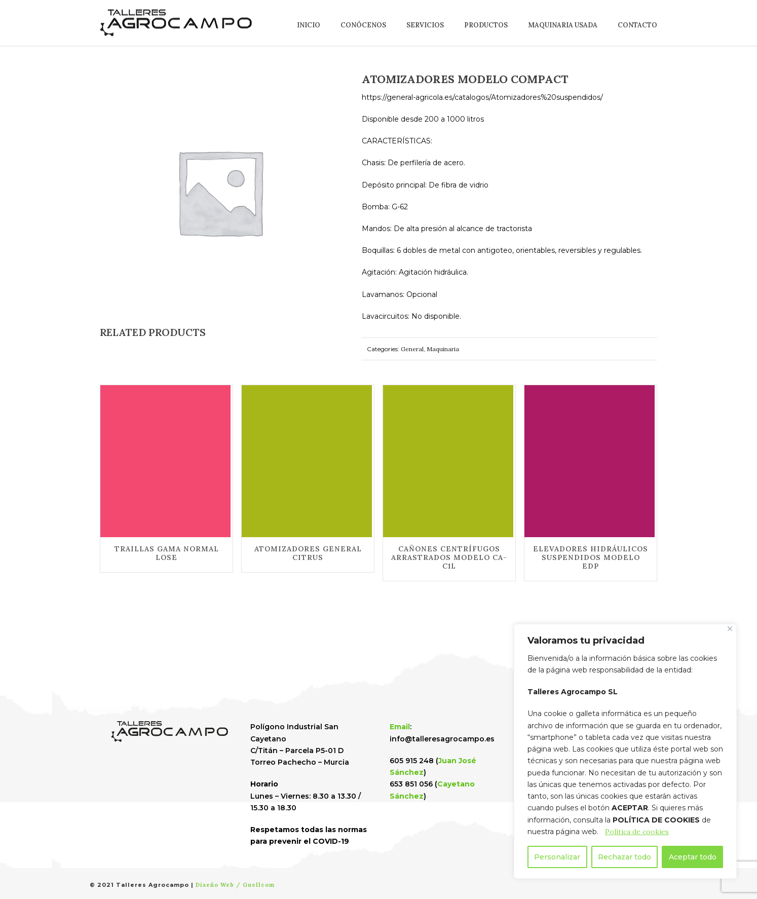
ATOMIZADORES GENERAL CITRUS (308, 553)
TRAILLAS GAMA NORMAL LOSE (167, 553)
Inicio (308, 25)
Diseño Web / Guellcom (235, 884)
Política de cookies (637, 831)
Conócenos (363, 25)
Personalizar (557, 856)
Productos (486, 25)
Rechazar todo (624, 856)
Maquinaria (443, 349)
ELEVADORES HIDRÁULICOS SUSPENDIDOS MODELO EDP (590, 557)
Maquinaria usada (562, 25)
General (412, 349)
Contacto (637, 25)
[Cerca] (730, 628)
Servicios (425, 25)
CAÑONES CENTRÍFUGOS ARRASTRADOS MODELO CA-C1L (449, 557)
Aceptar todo (692, 856)
